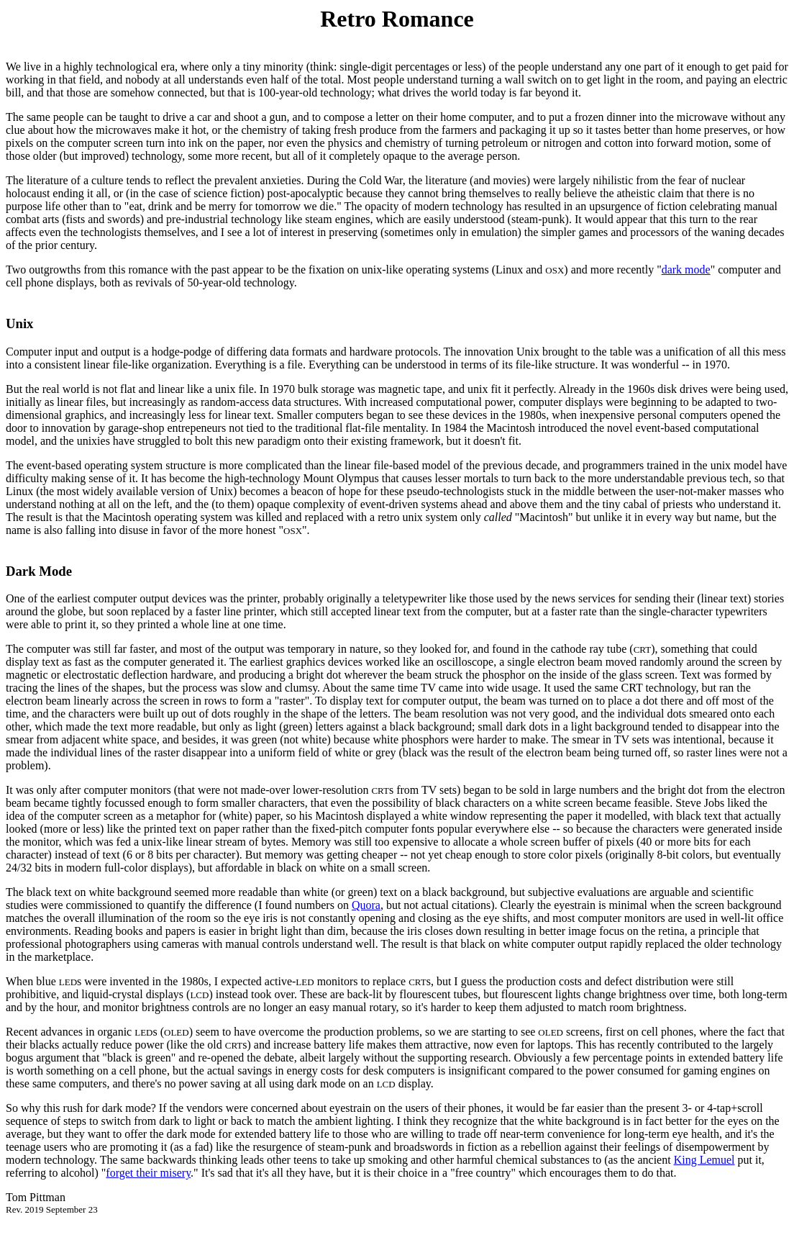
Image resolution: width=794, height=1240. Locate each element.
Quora (366, 905)
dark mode (686, 269)
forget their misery (148, 1173)
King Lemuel (704, 1160)
